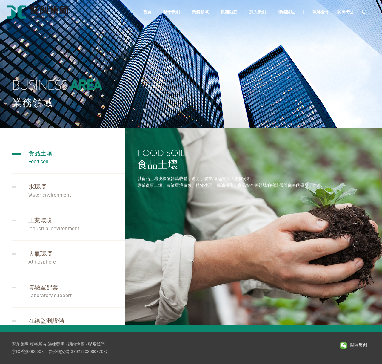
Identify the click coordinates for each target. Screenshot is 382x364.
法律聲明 (56, 344)
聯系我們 (96, 344)
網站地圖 (76, 344)
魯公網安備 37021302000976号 (78, 351)
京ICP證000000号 (28, 351)
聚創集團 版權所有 (29, 344)
